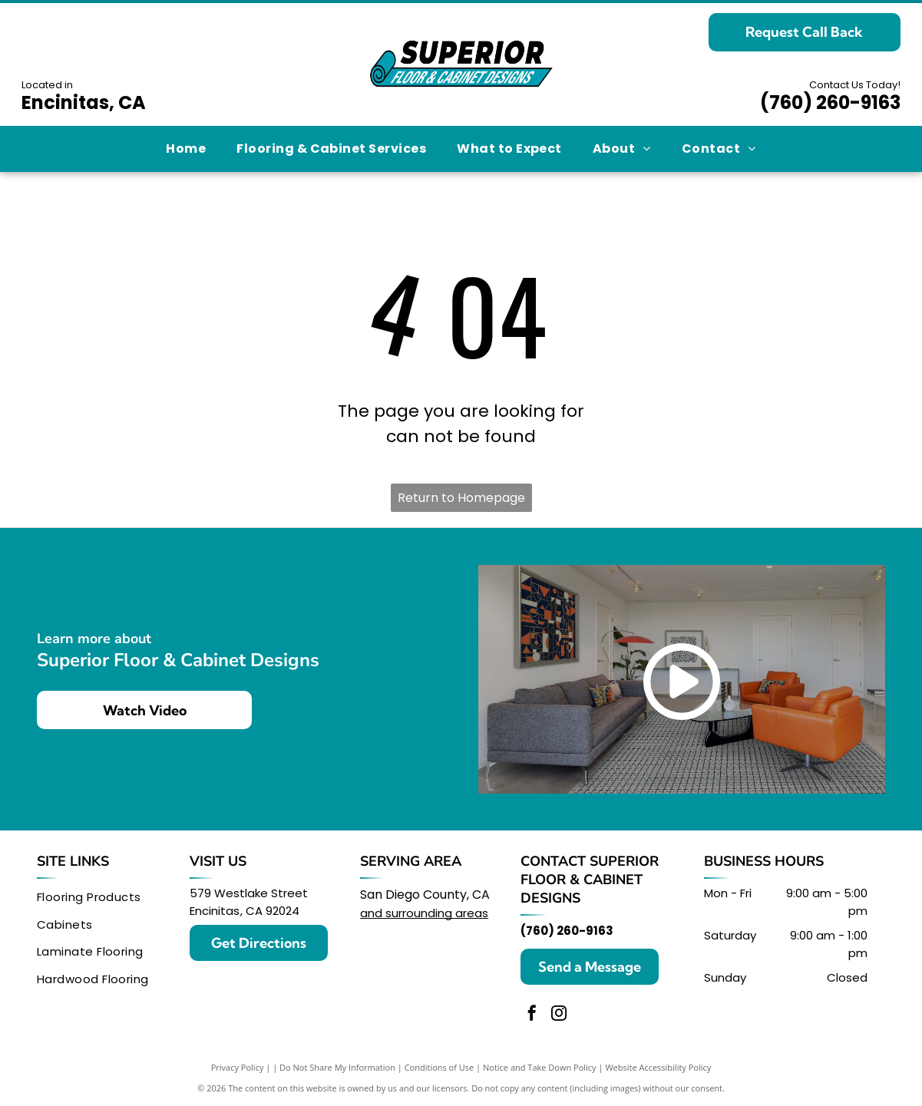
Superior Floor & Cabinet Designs (589, 879)
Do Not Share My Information (337, 1067)
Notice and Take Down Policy (539, 1067)
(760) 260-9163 (830, 102)
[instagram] (558, 1015)
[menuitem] (185, 149)
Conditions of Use (439, 1067)
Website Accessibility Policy (658, 1067)
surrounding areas (436, 913)
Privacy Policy (237, 1067)
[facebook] (532, 1015)
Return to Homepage (461, 498)
